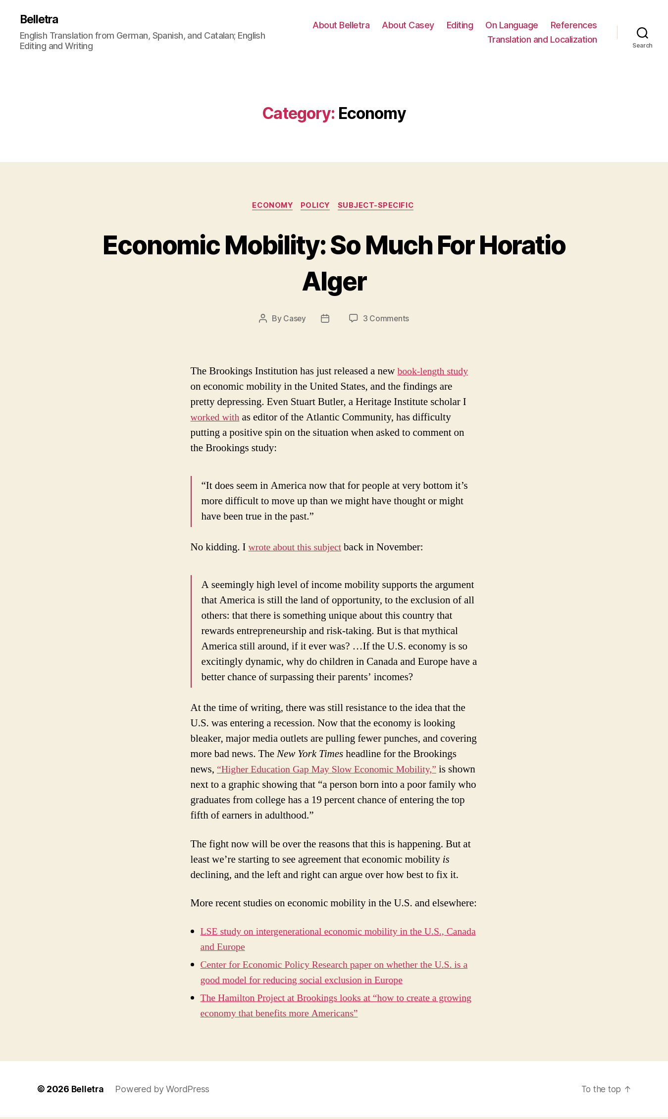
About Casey (467, 25)
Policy (316, 206)
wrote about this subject (298, 549)
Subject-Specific (380, 206)
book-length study (434, 373)
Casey (294, 320)
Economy (270, 206)
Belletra (41, 20)
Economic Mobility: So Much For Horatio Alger (334, 263)
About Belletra (399, 25)
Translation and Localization (542, 40)
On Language (570, 25)
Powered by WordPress (163, 1091)
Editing (519, 25)
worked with (217, 419)
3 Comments (386, 320)
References (451, 40)
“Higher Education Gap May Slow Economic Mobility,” (333, 771)
